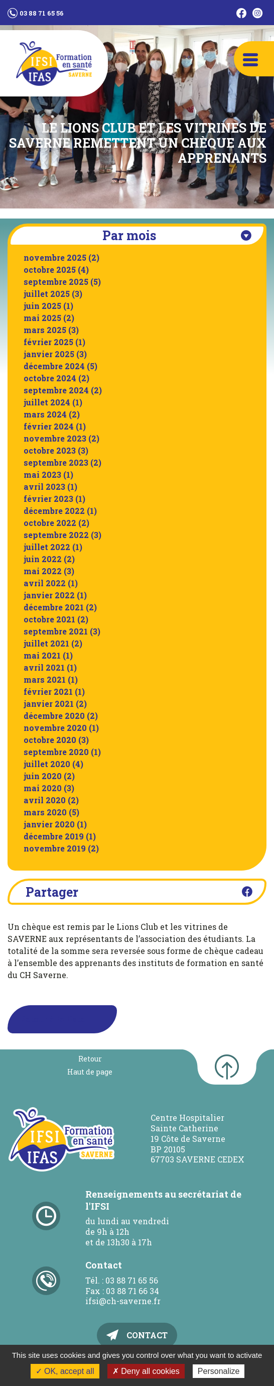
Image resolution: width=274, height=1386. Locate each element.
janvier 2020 (49, 824)
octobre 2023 (50, 450)
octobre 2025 (50, 269)
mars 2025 (45, 330)
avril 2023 (44, 486)
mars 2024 (45, 414)
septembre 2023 (56, 462)
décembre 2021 (54, 607)
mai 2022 (43, 571)
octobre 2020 (50, 739)
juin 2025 (42, 305)
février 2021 (48, 691)
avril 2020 (45, 800)
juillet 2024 (47, 402)
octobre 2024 (50, 378)
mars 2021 (45, 679)
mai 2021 (42, 655)
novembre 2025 (55, 257)
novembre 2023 (55, 438)
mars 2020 (45, 812)
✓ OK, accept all (65, 1371)
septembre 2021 (56, 631)
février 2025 (48, 342)
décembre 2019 (54, 836)
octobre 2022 (50, 522)
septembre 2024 (56, 390)
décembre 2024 (54, 366)
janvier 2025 (49, 354)
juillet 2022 (47, 547)
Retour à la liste (52, 1019)
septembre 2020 (56, 752)
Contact (147, 1335)
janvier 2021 (49, 703)
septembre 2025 (56, 281)
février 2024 (49, 426)
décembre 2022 (54, 510)
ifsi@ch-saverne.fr (123, 1301)
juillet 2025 (47, 293)
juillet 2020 (47, 764)
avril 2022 (45, 583)
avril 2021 (44, 667)
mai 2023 (42, 474)
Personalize (219, 1371)
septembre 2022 (56, 534)
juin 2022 (43, 559)
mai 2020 (43, 788)
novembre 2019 (55, 848)
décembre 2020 (54, 715)
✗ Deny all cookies (146, 1371)
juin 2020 (43, 776)
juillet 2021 (46, 643)
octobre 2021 (49, 619)
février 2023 (48, 498)
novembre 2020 (55, 727)
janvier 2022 (49, 595)
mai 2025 (42, 317)
